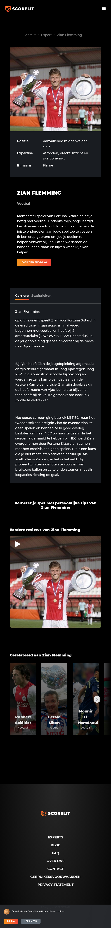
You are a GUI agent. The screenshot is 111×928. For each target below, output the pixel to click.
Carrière (22, 296)
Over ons (55, 861)
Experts (55, 837)
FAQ (55, 853)
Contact (55, 869)
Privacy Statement (56, 885)
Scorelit (30, 35)
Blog (55, 845)
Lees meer (30, 921)
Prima (11, 921)
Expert (46, 35)
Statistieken (41, 296)
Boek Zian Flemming (34, 262)
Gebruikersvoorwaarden (55, 877)
